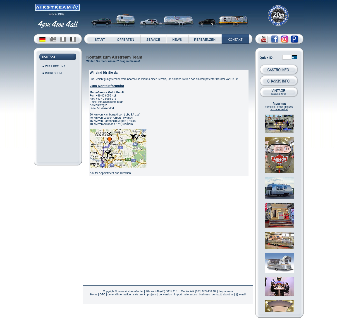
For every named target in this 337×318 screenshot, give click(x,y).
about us (228, 294)
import (178, 294)
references (190, 294)
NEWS (177, 39)
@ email (241, 294)
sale (267, 107)
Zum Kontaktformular (107, 86)
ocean (280, 107)
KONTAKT (235, 39)
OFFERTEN (125, 39)
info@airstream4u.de (110, 102)
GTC (102, 294)
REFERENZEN (205, 39)
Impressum (226, 291)
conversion (165, 294)
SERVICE (153, 39)
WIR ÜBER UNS (55, 66)
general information (119, 294)
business (204, 294)
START (100, 39)
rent (273, 107)
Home (93, 294)
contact (216, 294)
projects (289, 107)
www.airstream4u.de (130, 291)
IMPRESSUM (53, 73)
